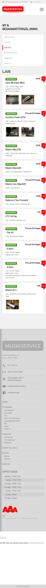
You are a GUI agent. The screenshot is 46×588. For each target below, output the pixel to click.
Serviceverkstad (9, 440)
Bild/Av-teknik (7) (10, 53)
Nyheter (6, 456)
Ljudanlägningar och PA (12, 421)
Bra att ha (7, 429)
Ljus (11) (7, 48)
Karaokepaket (9, 410)
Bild (5, 423)
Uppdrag (7, 459)
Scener (6, 426)
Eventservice (8, 437)
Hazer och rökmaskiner (12, 418)
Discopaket (8, 413)
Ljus (5, 416)
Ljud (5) (7, 42)
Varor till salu (9, 37)
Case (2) (7, 63)
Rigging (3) (8, 58)
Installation (8, 442)
